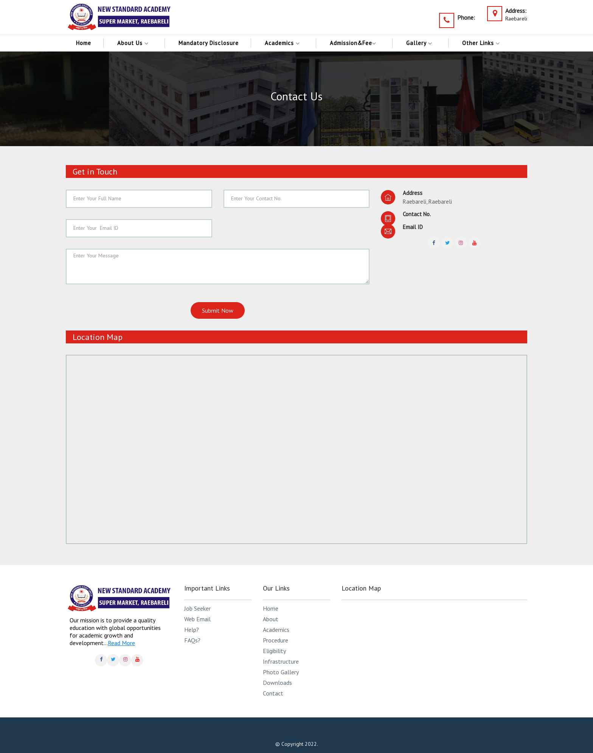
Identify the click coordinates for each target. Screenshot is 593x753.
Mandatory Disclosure (209, 43)
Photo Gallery (281, 672)
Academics (284, 43)
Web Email (197, 619)
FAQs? (192, 640)
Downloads (277, 682)
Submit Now (217, 310)
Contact (273, 693)
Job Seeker (197, 608)
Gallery (421, 43)
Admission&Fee (355, 43)
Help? (191, 629)
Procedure (275, 640)
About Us (134, 43)
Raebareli (516, 18)
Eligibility (274, 651)
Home (83, 43)
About (270, 619)
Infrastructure (281, 661)
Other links (483, 43)
